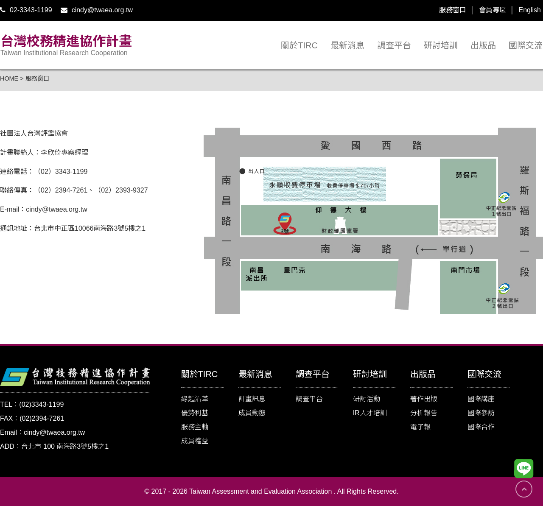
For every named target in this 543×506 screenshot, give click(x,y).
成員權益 (194, 440)
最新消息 (347, 45)
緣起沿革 (194, 399)
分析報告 (423, 413)
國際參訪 (481, 413)
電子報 (420, 427)
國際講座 (481, 399)
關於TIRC (299, 45)
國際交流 (526, 45)
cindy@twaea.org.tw (97, 10)
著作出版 (423, 399)
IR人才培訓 (370, 413)
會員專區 (492, 10)
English (530, 10)
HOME (9, 78)
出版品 (483, 45)
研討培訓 (441, 45)
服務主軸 (194, 427)
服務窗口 (452, 10)
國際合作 (481, 427)
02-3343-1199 (26, 10)
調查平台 (394, 45)
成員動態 (252, 413)
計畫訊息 (252, 399)
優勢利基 (194, 413)
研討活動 (366, 399)
